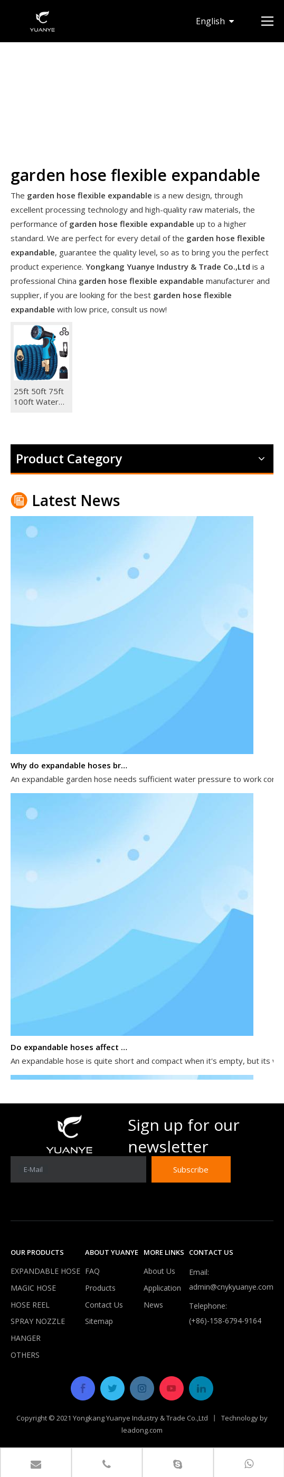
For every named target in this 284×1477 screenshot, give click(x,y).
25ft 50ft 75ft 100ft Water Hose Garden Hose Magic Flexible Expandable (39, 396)
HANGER (26, 1338)
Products (100, 1288)
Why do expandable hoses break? (70, 766)
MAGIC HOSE (33, 1288)
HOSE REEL (30, 1305)
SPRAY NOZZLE (38, 1321)
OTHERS (25, 1355)
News (153, 1305)
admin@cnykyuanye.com (231, 1287)
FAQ (92, 1271)
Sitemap (99, 1321)
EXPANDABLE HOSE (45, 1271)
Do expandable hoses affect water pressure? (70, 1048)
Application (162, 1288)
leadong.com (142, 1430)
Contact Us (104, 1305)
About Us (159, 1271)
